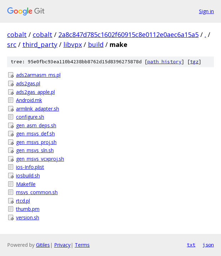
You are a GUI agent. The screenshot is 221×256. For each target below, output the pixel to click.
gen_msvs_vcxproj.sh (40, 158)
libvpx (72, 44)
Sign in (206, 11)
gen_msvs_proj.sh (36, 142)
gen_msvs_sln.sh (35, 150)
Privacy (62, 244)
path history (164, 62)
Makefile (26, 184)
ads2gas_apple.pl (35, 92)
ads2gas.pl (28, 83)
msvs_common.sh (37, 192)
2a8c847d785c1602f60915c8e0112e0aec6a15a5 (128, 34)
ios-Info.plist (30, 167)
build (96, 44)
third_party (39, 44)
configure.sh (30, 116)
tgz (194, 62)
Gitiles (43, 244)
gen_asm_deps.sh (36, 125)
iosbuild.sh (28, 175)
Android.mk (29, 100)
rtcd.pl (23, 200)
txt (191, 244)
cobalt (17, 34)
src (11, 44)
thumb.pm (28, 209)
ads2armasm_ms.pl (38, 74)
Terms (82, 244)
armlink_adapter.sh (37, 108)
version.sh (27, 217)
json (208, 244)
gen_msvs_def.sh (35, 133)
